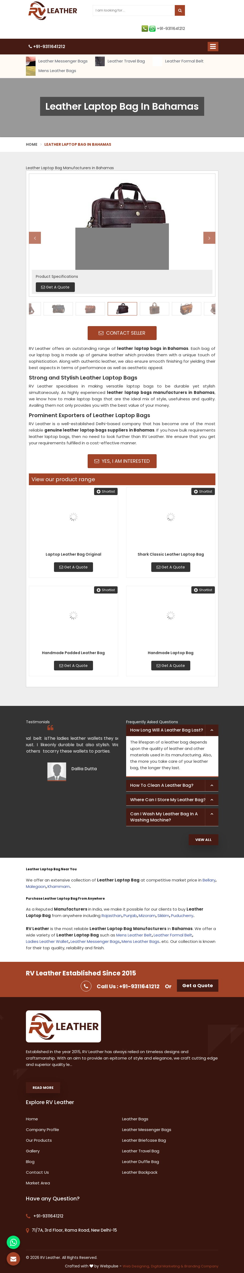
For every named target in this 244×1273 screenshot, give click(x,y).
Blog (30, 1161)
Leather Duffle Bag (140, 1161)
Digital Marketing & (167, 1266)
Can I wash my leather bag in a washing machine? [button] (164, 817)
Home (32, 144)
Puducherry (182, 915)
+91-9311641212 (163, 28)
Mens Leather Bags (51, 71)
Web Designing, (136, 1266)
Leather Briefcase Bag (144, 1140)
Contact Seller (122, 333)
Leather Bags (135, 1119)
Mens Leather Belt (134, 935)
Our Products (39, 1140)
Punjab (130, 915)
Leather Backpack (139, 1172)
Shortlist (106, 491)
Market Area (38, 1183)
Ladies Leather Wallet (47, 941)
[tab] (172, 730)
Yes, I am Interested (122, 461)
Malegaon (36, 886)
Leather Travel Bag (120, 61)
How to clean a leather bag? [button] (161, 785)
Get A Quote (73, 567)
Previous (35, 238)
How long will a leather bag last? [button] (166, 730)
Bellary (209, 880)
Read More (43, 1087)
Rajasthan (112, 915)
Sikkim (163, 915)
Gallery (33, 1151)
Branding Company (201, 1266)
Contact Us (37, 1172)
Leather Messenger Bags (57, 61)
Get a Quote (197, 985)
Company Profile (42, 1129)
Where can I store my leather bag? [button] (168, 800)
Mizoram (147, 915)
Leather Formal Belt (178, 61)
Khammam (59, 886)
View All (203, 839)
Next (209, 238)
